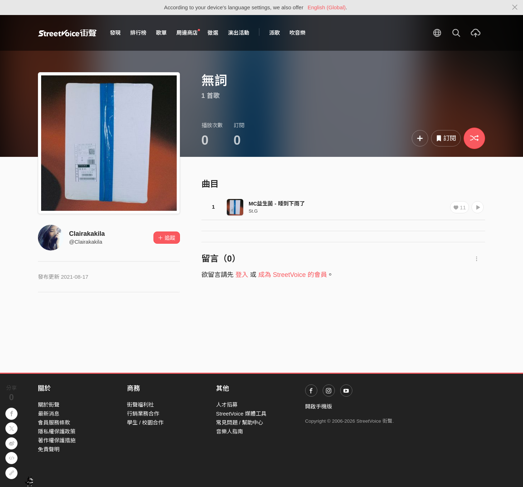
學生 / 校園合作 (145, 422)
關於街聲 (48, 405)
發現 (115, 33)
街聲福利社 (140, 405)
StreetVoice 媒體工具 (241, 414)
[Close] (515, 7)
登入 (241, 274)
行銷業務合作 (143, 414)
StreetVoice (67, 32)
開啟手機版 (318, 406)
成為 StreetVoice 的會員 (292, 274)
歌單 (161, 33)
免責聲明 (48, 449)
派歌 (274, 33)
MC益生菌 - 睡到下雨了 (277, 203)
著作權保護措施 (56, 440)
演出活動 (238, 33)
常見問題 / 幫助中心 (240, 422)
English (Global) (327, 7)
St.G (253, 211)
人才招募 (227, 405)
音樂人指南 (229, 431)
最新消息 (48, 414)
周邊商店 (188, 32)
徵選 (212, 33)
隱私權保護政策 (56, 431)
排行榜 (138, 33)
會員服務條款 (54, 422)
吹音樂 (297, 33)
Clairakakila (87, 233)
